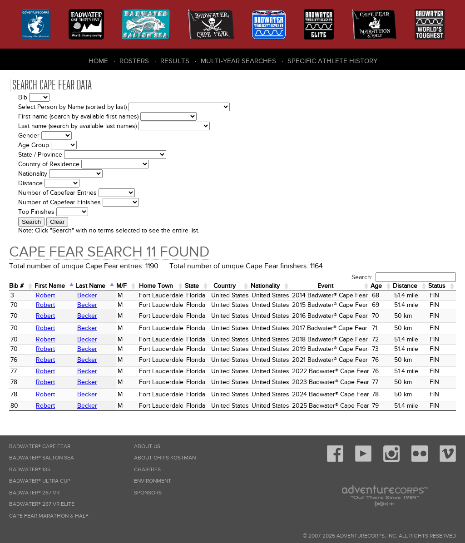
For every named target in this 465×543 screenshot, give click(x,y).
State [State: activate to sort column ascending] (192, 286)
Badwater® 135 (29, 470)
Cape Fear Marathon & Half (49, 516)
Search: (403, 277)
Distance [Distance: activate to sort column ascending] (405, 286)
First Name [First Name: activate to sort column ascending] (50, 286)
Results (174, 61)
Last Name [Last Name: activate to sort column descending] (90, 286)
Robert (45, 295)
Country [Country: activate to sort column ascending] (224, 286)
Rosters (134, 61)
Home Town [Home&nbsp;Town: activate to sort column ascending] (156, 286)
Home (98, 61)
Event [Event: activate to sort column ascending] (325, 286)
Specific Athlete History (332, 61)
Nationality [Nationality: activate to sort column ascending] (265, 286)
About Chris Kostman (165, 458)
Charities (147, 470)
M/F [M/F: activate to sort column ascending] (121, 286)
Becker (87, 295)
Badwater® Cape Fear (39, 446)
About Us (147, 446)
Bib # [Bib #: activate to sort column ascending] (16, 286)
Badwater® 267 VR (34, 493)
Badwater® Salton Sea (41, 458)
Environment (152, 481)
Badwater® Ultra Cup (39, 481)
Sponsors (148, 493)
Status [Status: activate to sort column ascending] (436, 286)
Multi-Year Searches (238, 61)
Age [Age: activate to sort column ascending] (376, 286)
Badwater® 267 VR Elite (41, 504)
